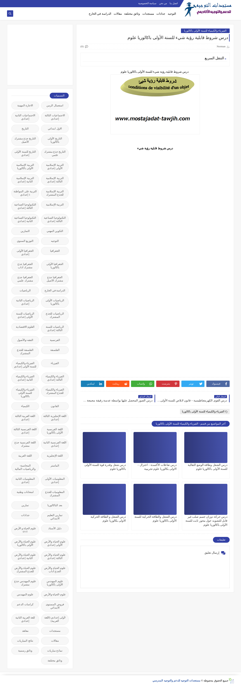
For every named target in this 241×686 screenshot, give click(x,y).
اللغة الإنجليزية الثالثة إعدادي (54, 417)
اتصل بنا (174, 3)
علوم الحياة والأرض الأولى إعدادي (55, 543)
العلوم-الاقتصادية (25, 326)
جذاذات (160, 13)
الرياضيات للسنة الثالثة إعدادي (55, 328)
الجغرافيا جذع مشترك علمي (25, 279)
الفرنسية (55, 340)
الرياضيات (25, 290)
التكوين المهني (55, 231)
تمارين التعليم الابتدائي (55, 517)
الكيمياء (25, 406)
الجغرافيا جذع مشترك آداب (25, 265)
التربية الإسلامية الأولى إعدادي (55, 166)
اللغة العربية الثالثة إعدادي (25, 417)
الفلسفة (55, 349)
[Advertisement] (38, 54)
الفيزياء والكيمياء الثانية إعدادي (25, 378)
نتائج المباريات (25, 640)
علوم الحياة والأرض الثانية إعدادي (25, 556)
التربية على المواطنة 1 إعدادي (25, 193)
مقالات (118, 13)
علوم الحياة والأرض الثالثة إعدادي (55, 556)
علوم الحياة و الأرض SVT (25, 530)
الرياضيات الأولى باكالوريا (55, 302)
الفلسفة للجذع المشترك (25, 351)
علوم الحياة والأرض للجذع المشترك (25, 569)
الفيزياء (55, 363)
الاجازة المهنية (25, 105)
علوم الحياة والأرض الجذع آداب (55, 569)
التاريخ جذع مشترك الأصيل (25, 140)
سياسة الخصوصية (147, 3)
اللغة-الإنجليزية (55, 455)
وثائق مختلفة (132, 13)
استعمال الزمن (54, 105)
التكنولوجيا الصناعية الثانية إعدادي (25, 219)
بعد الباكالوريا (54, 505)
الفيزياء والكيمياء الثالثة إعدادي (55, 378)
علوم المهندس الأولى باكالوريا (55, 583)
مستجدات (148, 13)
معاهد (25, 630)
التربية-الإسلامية (55, 204)
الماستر (55, 465)
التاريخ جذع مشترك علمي (55, 153)
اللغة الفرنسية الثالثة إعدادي (25, 431)
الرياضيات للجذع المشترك (55, 315)
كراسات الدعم (25, 604)
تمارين (25, 505)
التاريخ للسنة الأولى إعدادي (25, 153)
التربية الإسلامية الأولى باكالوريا (25, 166)
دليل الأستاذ (54, 528)
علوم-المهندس (25, 594)
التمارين (25, 231)
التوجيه (172, 13)
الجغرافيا (55, 250)
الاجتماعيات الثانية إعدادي (25, 117)
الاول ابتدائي (55, 128)
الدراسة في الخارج (100, 13)
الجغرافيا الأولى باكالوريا (54, 265)
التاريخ (25, 128)
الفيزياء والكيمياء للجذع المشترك (55, 391)
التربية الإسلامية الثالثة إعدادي (55, 180)
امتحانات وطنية (25, 492)
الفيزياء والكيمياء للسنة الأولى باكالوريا (205, 30)
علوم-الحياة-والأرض (55, 594)
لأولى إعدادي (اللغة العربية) (55, 619)
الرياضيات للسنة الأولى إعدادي (25, 315)
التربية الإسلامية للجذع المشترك (55, 193)
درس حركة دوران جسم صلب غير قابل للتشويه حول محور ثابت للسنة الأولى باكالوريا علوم (206, 520)
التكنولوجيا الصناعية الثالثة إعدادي (25, 206)
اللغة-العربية (25, 455)
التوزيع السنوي (25, 240)
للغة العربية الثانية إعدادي (25, 619)
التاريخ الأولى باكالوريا (55, 140)
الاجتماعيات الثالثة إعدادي (55, 117)
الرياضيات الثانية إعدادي (25, 302)
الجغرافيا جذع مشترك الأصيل (55, 279)
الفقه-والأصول (25, 340)
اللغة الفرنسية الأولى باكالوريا (55, 431)
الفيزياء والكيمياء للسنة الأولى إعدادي (25, 365)
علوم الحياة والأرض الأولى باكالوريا (25, 543)
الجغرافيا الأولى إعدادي (25, 252)
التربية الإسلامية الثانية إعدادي (25, 180)
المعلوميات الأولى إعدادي (55, 480)
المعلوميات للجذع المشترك (55, 493)
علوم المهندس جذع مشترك (25, 583)
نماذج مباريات (55, 650)
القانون (55, 406)
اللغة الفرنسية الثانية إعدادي (54, 444)
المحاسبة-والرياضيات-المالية (25, 467)
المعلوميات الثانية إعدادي (25, 480)
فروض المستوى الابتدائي (55, 606)
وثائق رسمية (25, 650)
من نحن (163, 3)
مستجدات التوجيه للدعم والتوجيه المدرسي (176, 680)
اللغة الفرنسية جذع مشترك (25, 444)
